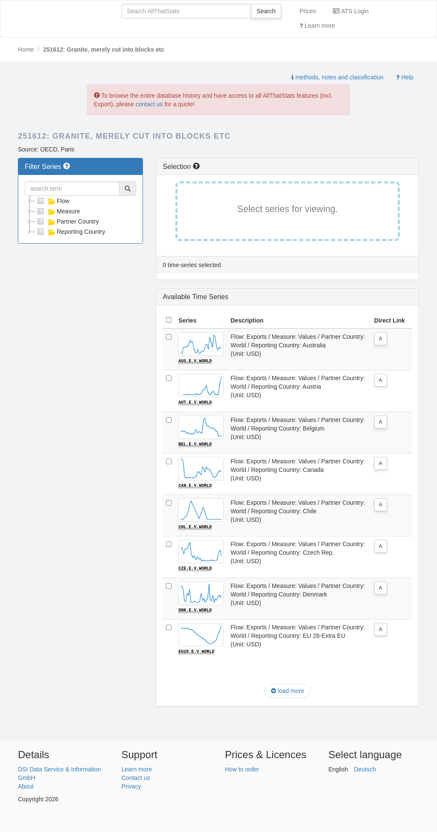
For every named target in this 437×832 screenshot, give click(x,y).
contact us (149, 104)
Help (405, 77)
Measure (57, 211)
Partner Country (67, 221)
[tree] (80, 216)
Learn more (317, 25)
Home (26, 49)
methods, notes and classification (337, 77)
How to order (242, 768)
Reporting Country (70, 232)
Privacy (131, 785)
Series (187, 320)
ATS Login (350, 11)
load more (287, 690)
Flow (52, 201)
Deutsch (365, 768)
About (26, 785)
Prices (308, 11)
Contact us (136, 776)
